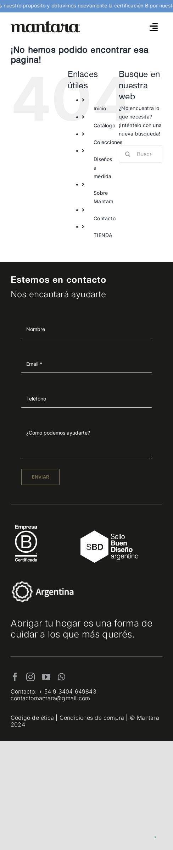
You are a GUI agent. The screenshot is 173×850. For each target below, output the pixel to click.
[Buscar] (127, 154)
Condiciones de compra (92, 717)
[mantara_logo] (45, 24)
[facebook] (15, 677)
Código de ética (32, 717)
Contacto (105, 218)
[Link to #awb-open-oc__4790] (154, 27)
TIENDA (103, 235)
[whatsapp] (61, 677)
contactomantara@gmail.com (50, 698)
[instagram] (30, 677)
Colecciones (108, 142)
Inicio (100, 108)
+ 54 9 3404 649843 (67, 691)
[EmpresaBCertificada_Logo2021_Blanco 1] (26, 523)
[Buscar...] (140, 154)
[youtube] (46, 677)
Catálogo (104, 125)
